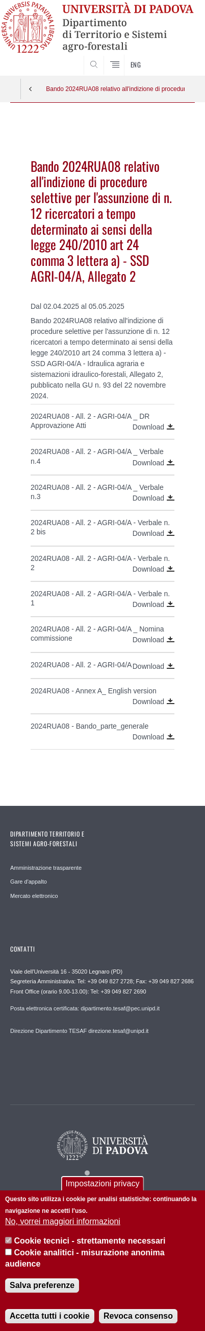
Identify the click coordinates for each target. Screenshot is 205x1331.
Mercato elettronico (34, 896)
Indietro (30, 89)
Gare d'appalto (28, 881)
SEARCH (177, 56)
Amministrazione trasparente (46, 868)
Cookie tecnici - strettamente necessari (90, 1249)
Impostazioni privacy (103, 1191)
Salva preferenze (42, 1293)
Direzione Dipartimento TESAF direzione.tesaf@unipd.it (79, 1031)
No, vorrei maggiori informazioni (62, 1229)
